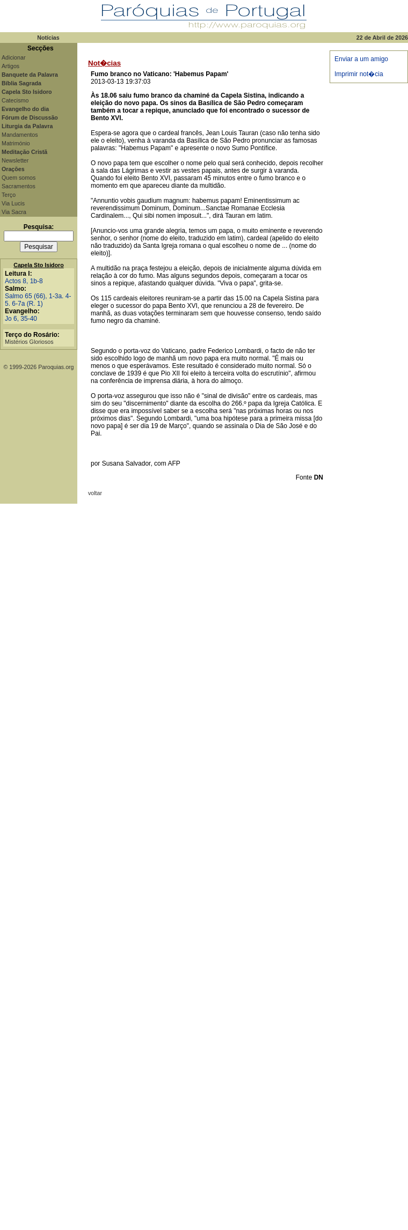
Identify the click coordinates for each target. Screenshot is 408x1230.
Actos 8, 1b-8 (24, 281)
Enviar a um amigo (361, 59)
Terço (9, 195)
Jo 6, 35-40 (21, 318)
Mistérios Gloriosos (29, 341)
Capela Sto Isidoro (38, 265)
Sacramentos (18, 186)
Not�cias (104, 63)
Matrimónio (16, 143)
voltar (95, 493)
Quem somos (18, 177)
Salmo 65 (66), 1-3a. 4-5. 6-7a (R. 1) (38, 299)
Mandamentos (20, 134)
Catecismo (15, 100)
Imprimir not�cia (358, 74)
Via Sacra (14, 212)
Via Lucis (13, 203)
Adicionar (13, 57)
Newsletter (15, 160)
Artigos (10, 66)
